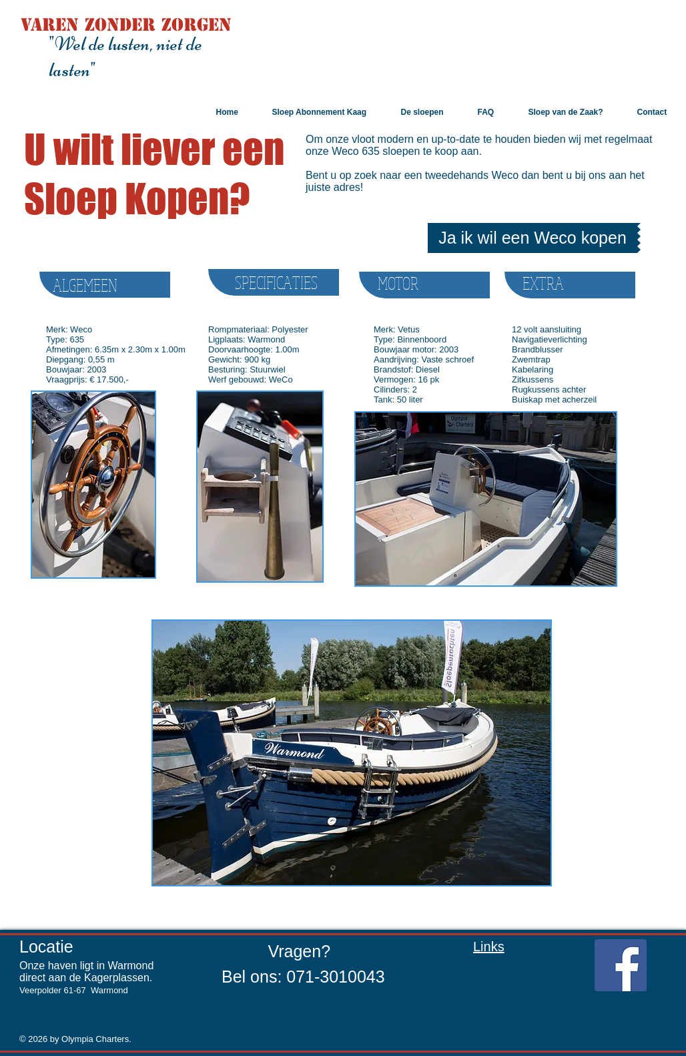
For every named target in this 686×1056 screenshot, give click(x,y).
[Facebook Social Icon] (621, 965)
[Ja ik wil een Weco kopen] (532, 238)
